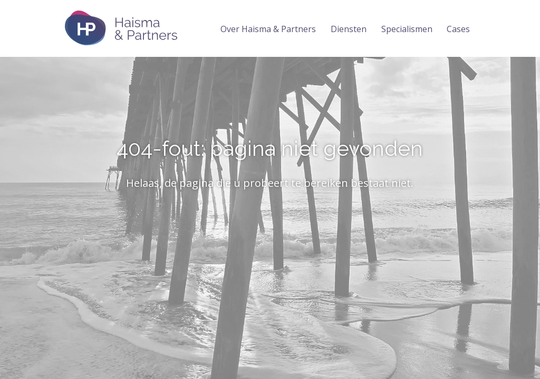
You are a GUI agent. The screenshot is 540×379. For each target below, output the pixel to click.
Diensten (349, 29)
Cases (458, 29)
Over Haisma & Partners (268, 29)
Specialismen (406, 29)
